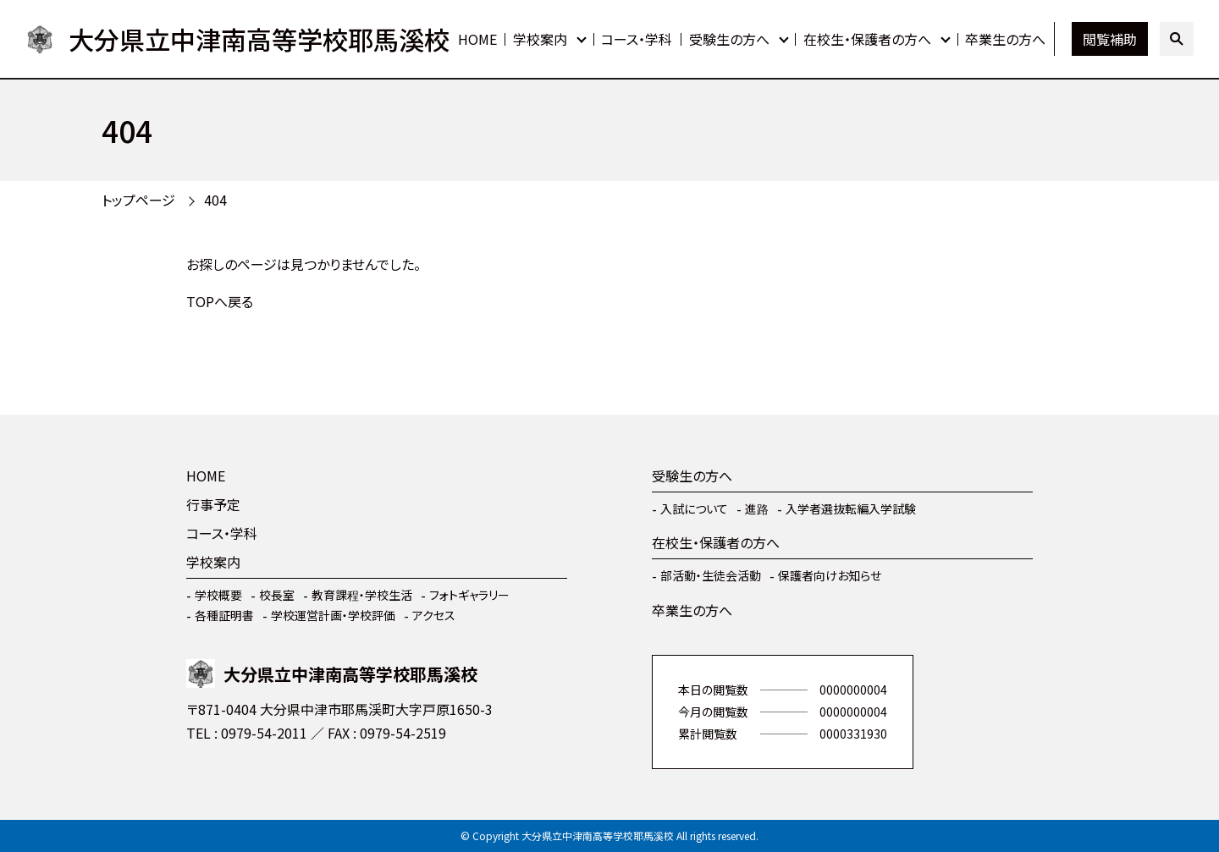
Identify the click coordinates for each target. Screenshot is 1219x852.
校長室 (277, 594)
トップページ (138, 200)
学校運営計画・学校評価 (333, 615)
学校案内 (540, 39)
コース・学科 (636, 39)
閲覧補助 (1110, 39)
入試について (694, 508)
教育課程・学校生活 (362, 594)
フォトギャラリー (469, 594)
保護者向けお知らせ (829, 575)
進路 (757, 508)
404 (215, 200)
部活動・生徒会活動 (710, 575)
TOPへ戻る (219, 301)
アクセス (433, 615)
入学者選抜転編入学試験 (851, 508)
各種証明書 (224, 615)
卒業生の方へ (1005, 39)
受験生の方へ (729, 39)
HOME (477, 39)
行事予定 (213, 504)
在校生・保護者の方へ (867, 39)
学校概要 (218, 594)
